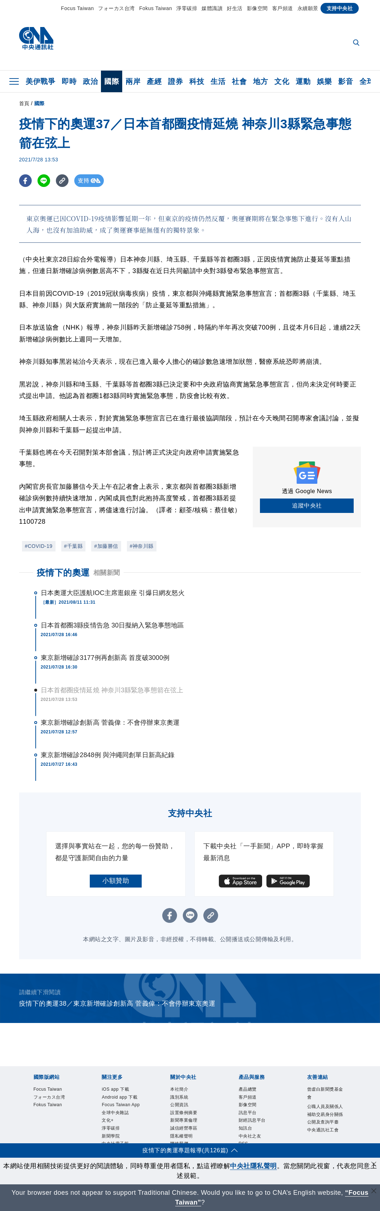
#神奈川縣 (142, 546)
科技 (196, 81)
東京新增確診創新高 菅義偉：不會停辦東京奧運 (110, 722)
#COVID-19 (39, 546)
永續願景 (307, 8)
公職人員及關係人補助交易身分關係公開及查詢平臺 (326, 1123)
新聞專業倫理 (189, 1127)
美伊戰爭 (40, 81)
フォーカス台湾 (116, 8)
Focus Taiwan (77, 8)
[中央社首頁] (36, 40)
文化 (281, 81)
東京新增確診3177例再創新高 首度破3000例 (105, 657)
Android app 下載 (119, 1104)
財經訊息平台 (258, 1127)
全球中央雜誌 (121, 1137)
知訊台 (248, 1137)
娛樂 (324, 81)
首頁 (24, 103)
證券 (175, 81)
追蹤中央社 (307, 505)
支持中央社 (340, 8)
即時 (69, 81)
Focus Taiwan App (121, 1123)
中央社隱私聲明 (253, 1166)
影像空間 (257, 8)
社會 (239, 81)
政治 (90, 81)
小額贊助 (115, 880)
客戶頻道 (282, 8)
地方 (260, 81)
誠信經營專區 (189, 1137)
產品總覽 (251, 1090)
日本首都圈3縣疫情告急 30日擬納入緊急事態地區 (112, 625)
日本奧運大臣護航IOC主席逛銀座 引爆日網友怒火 (113, 592)
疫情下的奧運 (63, 572)
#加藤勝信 (106, 546)
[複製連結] (62, 180)
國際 (111, 81)
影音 (345, 81)
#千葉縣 (73, 546)
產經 (154, 81)
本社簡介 (182, 1090)
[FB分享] (25, 180)
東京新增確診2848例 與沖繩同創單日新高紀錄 (107, 755)
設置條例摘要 (189, 1118)
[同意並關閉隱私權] (373, 1165)
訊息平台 (251, 1118)
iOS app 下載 (120, 1090)
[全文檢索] (357, 43)
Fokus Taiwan (155, 8)
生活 (218, 81)
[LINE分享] (43, 180)
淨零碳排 (186, 8)
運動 (303, 81)
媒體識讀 (212, 8)
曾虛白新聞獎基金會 (326, 1095)
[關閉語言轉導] (373, 1192)
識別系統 (182, 1099)
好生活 (235, 8)
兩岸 (132, 81)
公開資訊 (182, 1108)
